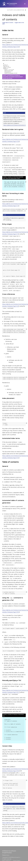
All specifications (7, 852)
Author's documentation (15, 10)
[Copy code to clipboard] (26, 182)
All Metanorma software (9, 851)
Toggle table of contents (7, 22)
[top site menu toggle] (25, 4)
